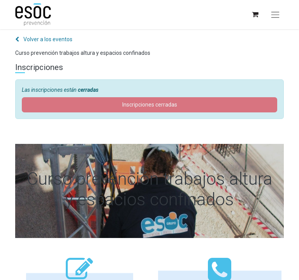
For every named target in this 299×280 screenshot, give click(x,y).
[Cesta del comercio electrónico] (254, 14)
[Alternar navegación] (275, 15)
